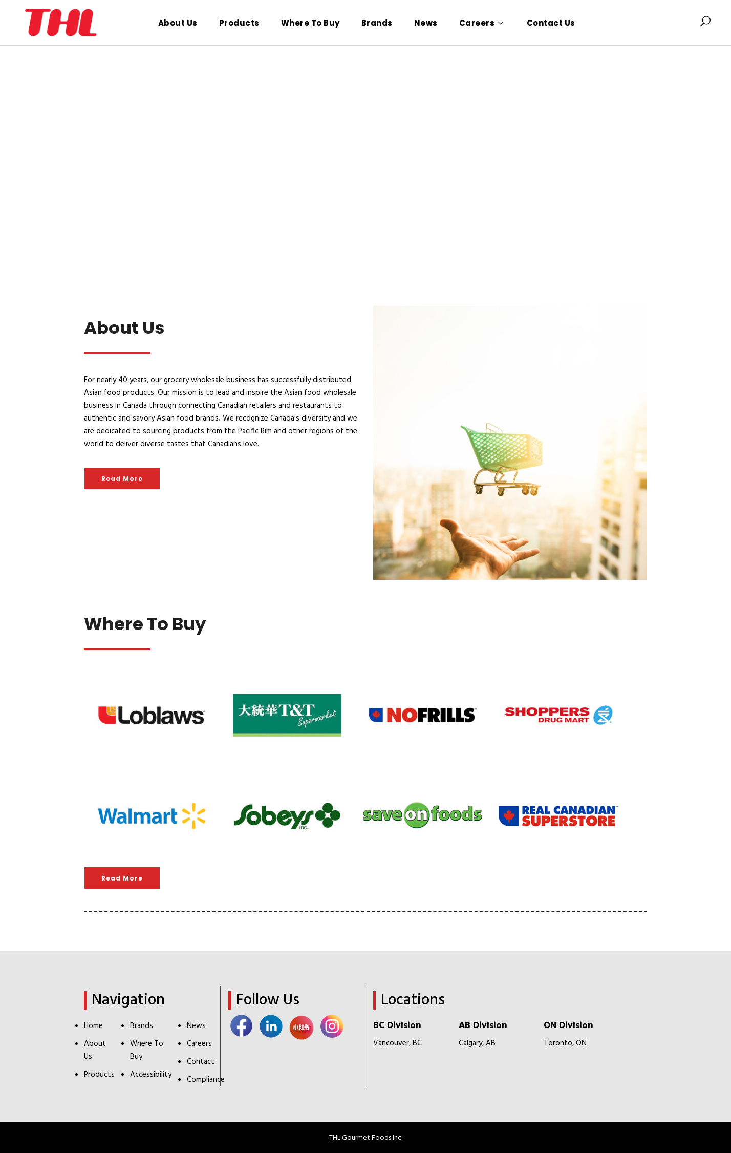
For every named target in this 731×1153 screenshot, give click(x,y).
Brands (141, 1026)
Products (99, 1074)
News (196, 1026)
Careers (199, 1044)
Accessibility (150, 1074)
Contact (200, 1062)
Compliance (206, 1080)
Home (93, 1026)
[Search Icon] (705, 22)
